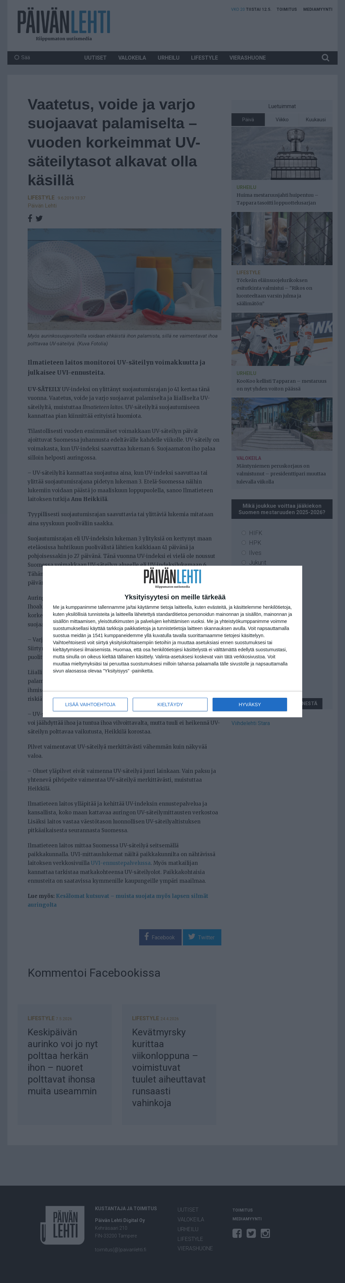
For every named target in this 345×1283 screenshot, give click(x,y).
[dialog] (172, 642)
